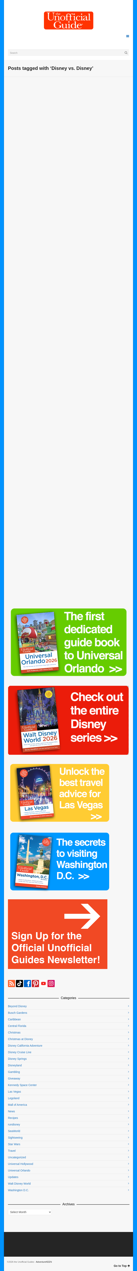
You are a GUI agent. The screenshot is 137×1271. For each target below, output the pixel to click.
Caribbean (14, 1019)
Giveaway (14, 1078)
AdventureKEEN (44, 1262)
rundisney (14, 1124)
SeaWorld (14, 1131)
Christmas (14, 1032)
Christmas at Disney (20, 1039)
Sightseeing (15, 1137)
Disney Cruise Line (19, 1052)
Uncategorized (17, 1157)
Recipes (13, 1117)
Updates (13, 1177)
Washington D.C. (18, 1190)
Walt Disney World (19, 1183)
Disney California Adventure (25, 1045)
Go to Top (122, 1265)
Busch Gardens (17, 1012)
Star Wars (14, 1144)
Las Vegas (14, 1091)
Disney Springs (17, 1058)
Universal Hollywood (20, 1163)
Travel (12, 1150)
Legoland (13, 1098)
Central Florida (17, 1026)
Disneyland (15, 1065)
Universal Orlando (19, 1170)
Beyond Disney (17, 1006)
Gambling (14, 1072)
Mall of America (17, 1104)
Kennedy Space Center (22, 1085)
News (11, 1111)
